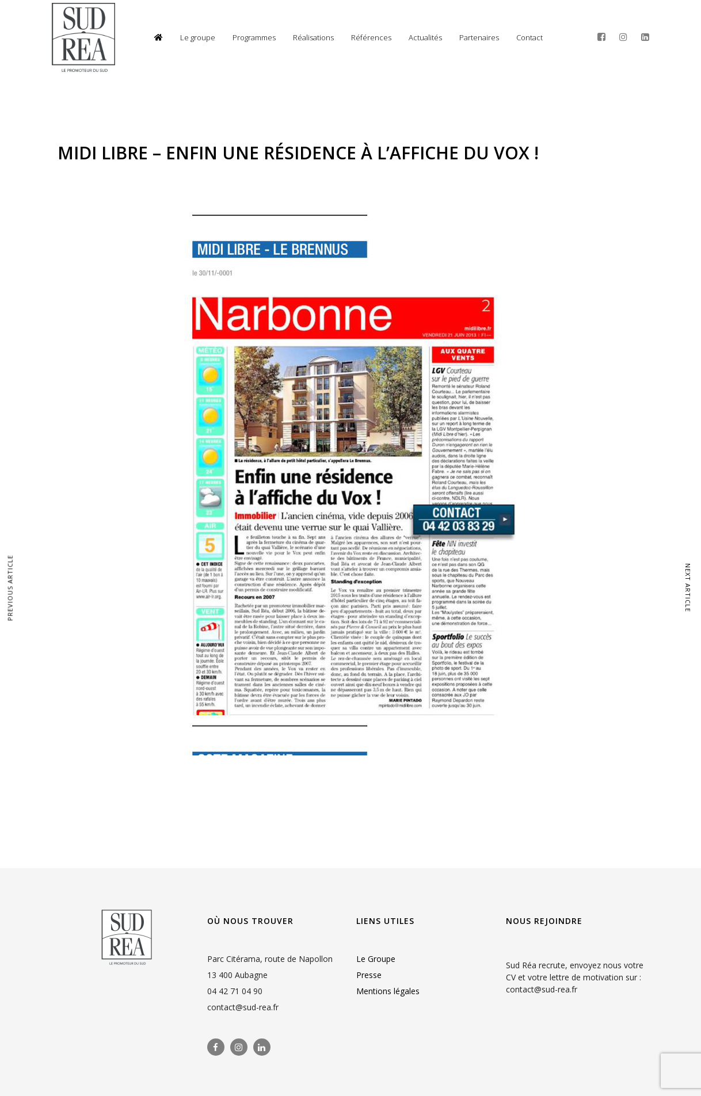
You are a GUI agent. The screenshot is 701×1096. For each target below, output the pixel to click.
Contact (529, 37)
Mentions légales (388, 991)
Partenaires (479, 37)
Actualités (425, 37)
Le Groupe (375, 958)
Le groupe (197, 37)
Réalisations (313, 37)
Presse (369, 974)
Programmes (254, 37)
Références (371, 37)
